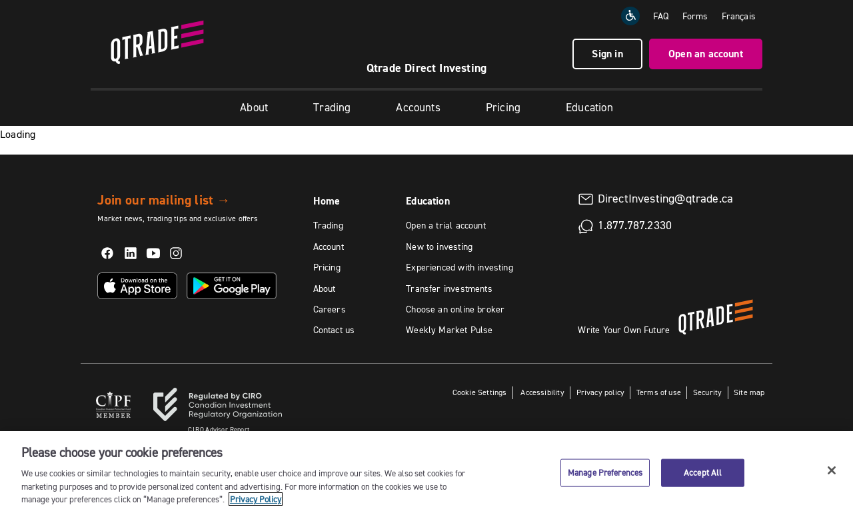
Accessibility (541, 392)
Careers (329, 309)
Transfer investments (449, 288)
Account (328, 247)
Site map (749, 392)
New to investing (439, 247)
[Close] (831, 470)
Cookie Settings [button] (479, 392)
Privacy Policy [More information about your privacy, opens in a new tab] (255, 499)
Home (327, 201)
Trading (332, 107)
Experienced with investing (459, 267)
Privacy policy (600, 392)
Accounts (418, 107)
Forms (695, 16)
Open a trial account (446, 225)
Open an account (705, 54)
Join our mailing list (163, 200)
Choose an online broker (455, 309)
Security (707, 392)
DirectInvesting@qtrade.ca (666, 198)
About (254, 107)
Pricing (503, 107)
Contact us (334, 330)
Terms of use (658, 392)
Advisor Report (218, 429)
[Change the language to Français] (739, 16)
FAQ (661, 16)
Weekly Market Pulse (449, 330)
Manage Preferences (605, 472)
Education (589, 107)
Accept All (703, 472)
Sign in (607, 54)
